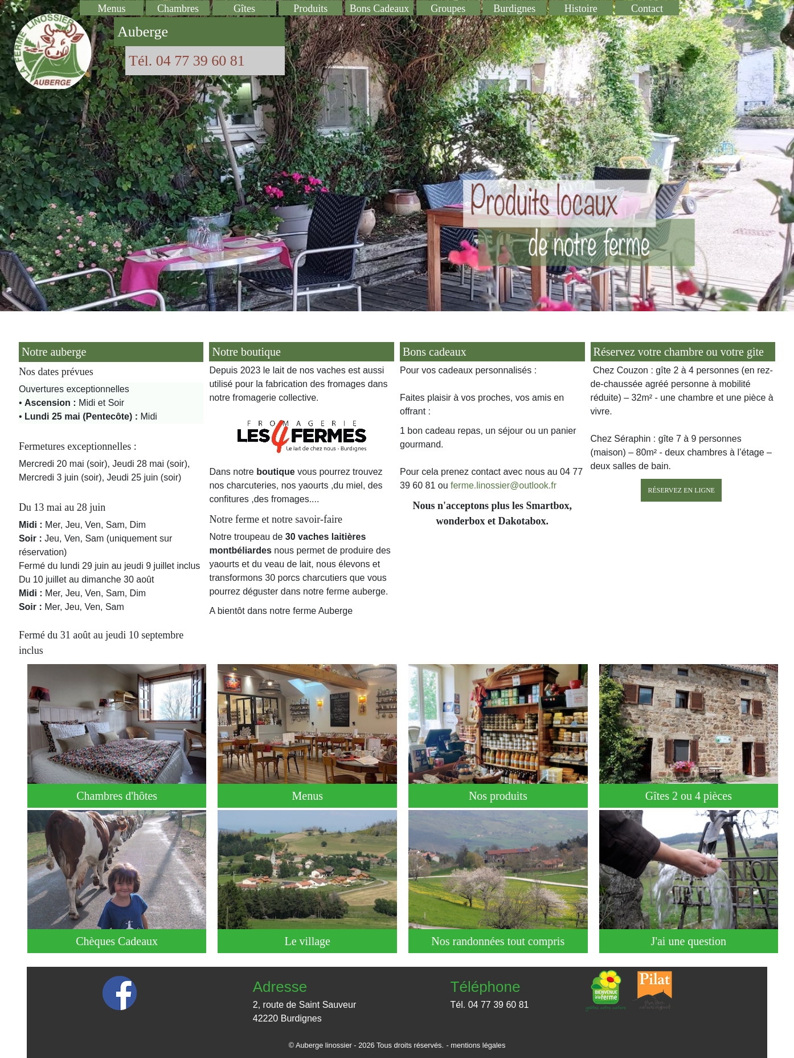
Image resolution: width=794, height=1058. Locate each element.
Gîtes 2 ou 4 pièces (688, 795)
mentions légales (478, 1045)
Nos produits (498, 795)
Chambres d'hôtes (117, 795)
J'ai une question (688, 941)
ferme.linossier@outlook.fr (502, 485)
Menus (307, 795)
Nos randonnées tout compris (498, 941)
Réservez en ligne (681, 490)
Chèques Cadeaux (117, 941)
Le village (307, 941)
